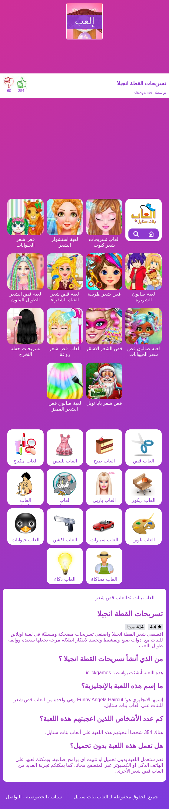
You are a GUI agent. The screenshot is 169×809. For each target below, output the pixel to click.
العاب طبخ (104, 457)
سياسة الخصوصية (44, 796)
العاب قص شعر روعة (65, 348)
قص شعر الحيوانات (25, 239)
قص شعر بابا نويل (104, 400)
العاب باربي (104, 497)
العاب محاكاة (104, 576)
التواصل (14, 796)
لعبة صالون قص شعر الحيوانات (143, 348)
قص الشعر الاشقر (104, 345)
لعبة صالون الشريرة (143, 294)
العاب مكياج (25, 457)
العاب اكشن (65, 536)
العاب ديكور (143, 497)
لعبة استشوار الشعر (65, 239)
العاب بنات (143, 597)
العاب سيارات (104, 536)
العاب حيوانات (25, 536)
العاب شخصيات (65, 500)
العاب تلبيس (65, 457)
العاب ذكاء (65, 576)
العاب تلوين (143, 536)
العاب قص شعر (143, 460)
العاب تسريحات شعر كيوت (104, 239)
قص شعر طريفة (104, 291)
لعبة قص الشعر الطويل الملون (25, 294)
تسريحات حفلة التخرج (25, 348)
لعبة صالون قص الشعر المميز (65, 403)
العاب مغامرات (25, 500)
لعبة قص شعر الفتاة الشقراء (65, 294)
